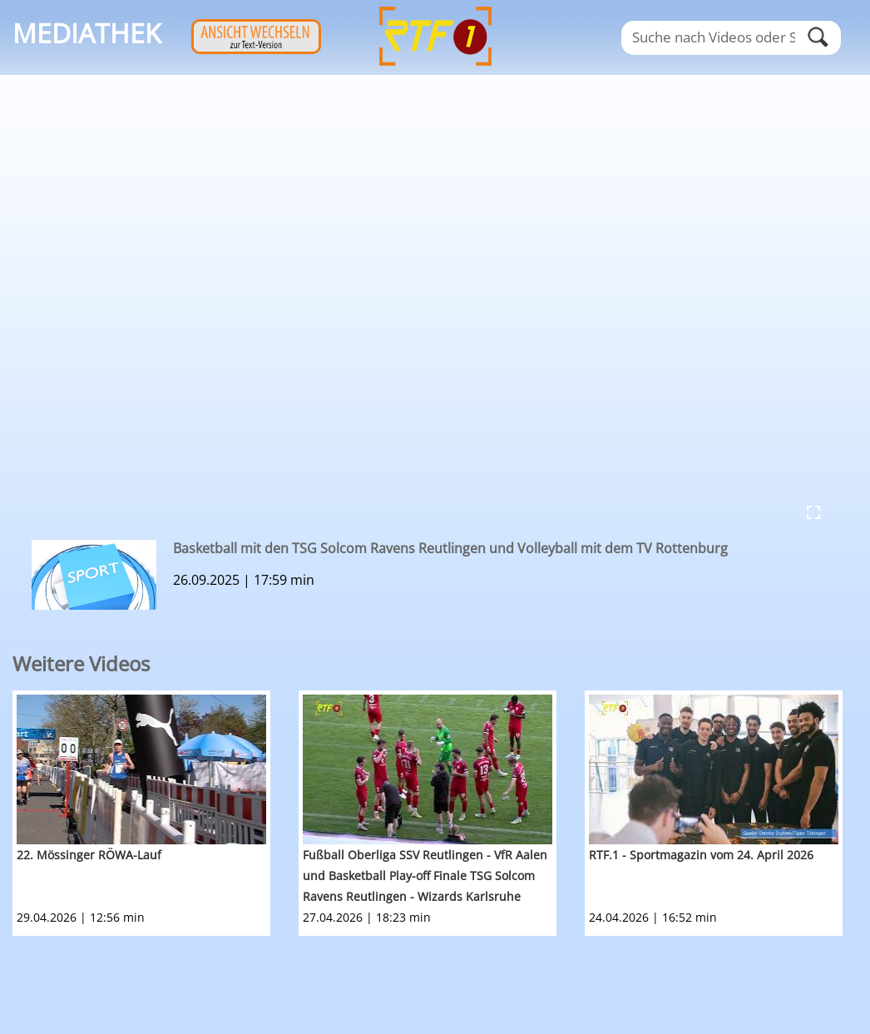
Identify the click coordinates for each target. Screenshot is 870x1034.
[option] (155, 813)
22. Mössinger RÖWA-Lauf (89, 855)
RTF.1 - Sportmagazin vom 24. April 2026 (701, 855)
